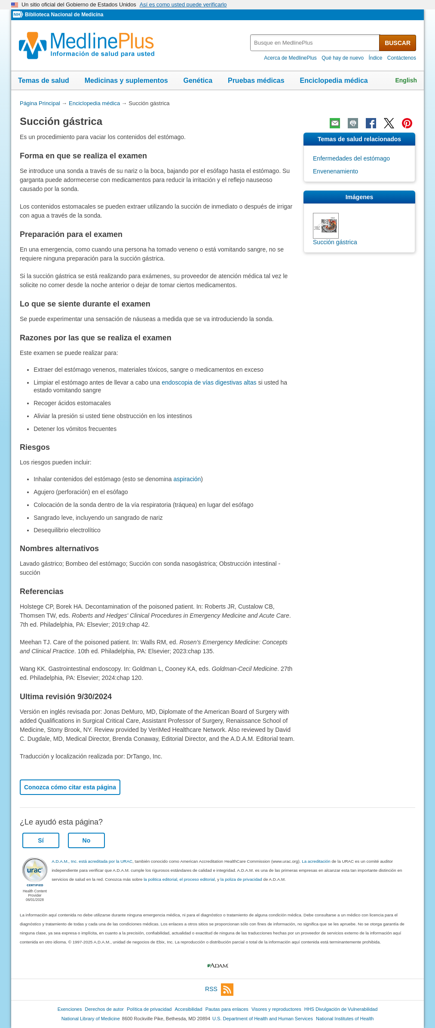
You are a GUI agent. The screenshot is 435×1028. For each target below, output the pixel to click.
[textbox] (315, 42)
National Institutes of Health (345, 1018)
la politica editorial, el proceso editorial (179, 879)
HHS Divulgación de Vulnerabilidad (341, 1009)
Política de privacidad (149, 1009)
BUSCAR (397, 42)
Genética (197, 80)
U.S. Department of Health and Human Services (262, 1018)
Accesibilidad (188, 1009)
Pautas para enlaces (226, 1009)
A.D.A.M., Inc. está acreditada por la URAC (92, 861)
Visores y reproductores (276, 1009)
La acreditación (316, 861)
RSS (219, 989)
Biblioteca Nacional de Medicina (64, 15)
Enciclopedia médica (334, 80)
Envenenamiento (335, 171)
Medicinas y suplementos (126, 80)
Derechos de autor (104, 1009)
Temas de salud (43, 80)
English (406, 80)
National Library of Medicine (90, 1018)
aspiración (187, 479)
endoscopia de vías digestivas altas (209, 382)
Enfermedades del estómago (351, 158)
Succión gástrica (335, 242)
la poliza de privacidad (241, 879)
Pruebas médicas (256, 80)
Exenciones (70, 1009)
